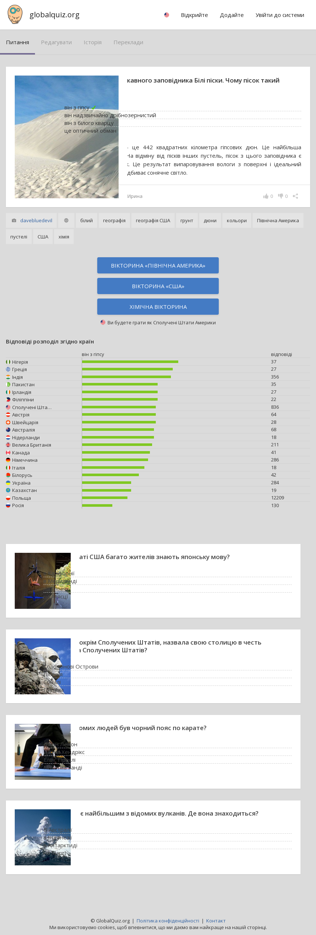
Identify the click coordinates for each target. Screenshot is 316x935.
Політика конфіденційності (168, 920)
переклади (128, 42)
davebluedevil (36, 229)
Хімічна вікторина (158, 315)
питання (17, 42)
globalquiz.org (54, 15)
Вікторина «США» (158, 294)
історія (93, 42)
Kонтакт (216, 920)
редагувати (56, 42)
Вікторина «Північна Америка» (158, 274)
